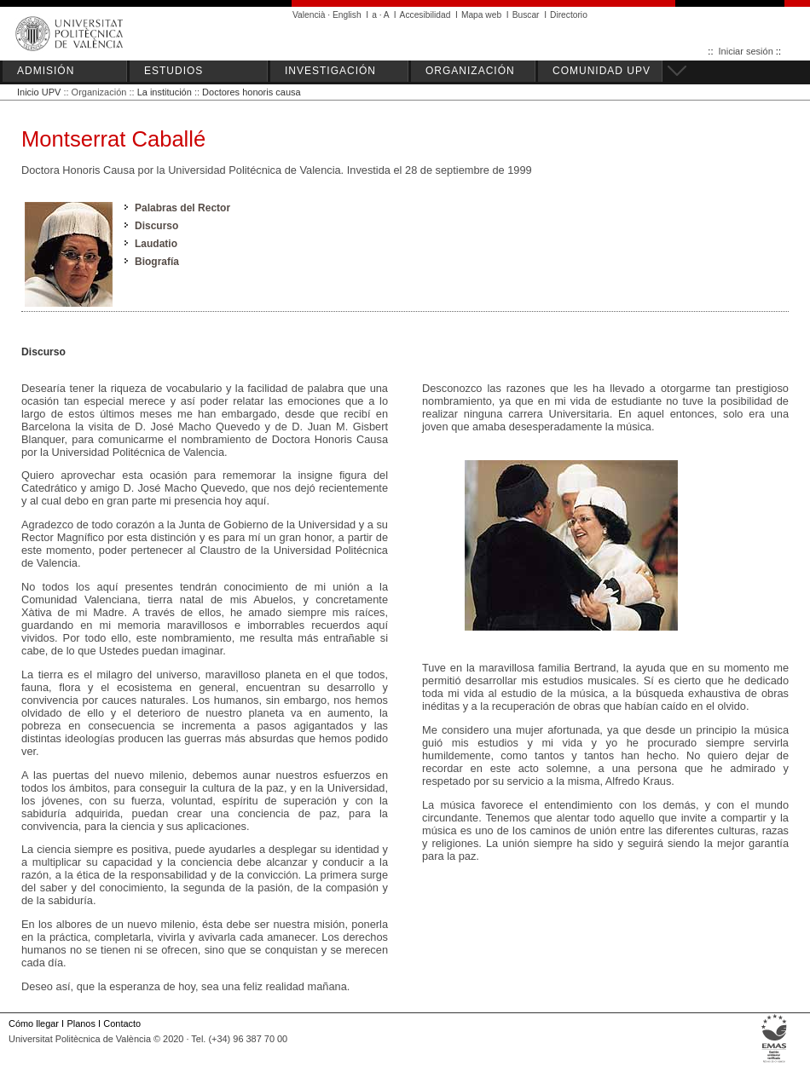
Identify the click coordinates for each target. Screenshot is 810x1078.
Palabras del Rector (182, 208)
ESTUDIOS (173, 71)
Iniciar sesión (746, 51)
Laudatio (156, 244)
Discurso (156, 226)
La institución (164, 92)
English (347, 15)
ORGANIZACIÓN (470, 71)
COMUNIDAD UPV (602, 71)
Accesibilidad (425, 15)
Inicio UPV (39, 92)
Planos (81, 1023)
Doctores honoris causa (251, 92)
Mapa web (481, 15)
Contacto (122, 1023)
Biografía (157, 262)
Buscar (526, 15)
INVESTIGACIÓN (330, 71)
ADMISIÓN (45, 71)
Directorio (568, 15)
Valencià (309, 15)
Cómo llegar (34, 1023)
